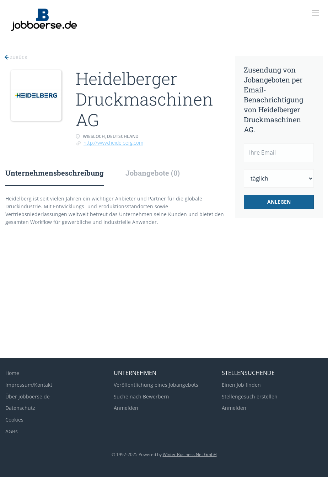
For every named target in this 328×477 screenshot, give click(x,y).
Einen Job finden (241, 384)
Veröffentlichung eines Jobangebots (156, 384)
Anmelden (126, 407)
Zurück (18, 57)
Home (12, 373)
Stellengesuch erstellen (250, 396)
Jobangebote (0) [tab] (152, 172)
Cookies (14, 419)
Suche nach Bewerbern (141, 396)
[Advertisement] (164, 296)
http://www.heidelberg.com (113, 142)
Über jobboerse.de (27, 396)
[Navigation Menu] (315, 12)
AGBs (11, 431)
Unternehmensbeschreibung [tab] (54, 172)
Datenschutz (20, 407)
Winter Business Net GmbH (190, 454)
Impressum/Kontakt (28, 384)
